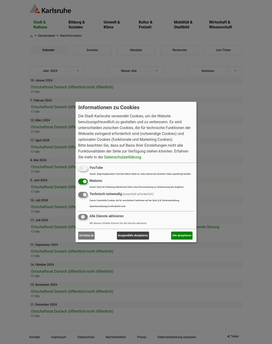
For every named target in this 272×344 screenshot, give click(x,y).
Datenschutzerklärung (122, 156)
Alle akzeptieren (182, 235)
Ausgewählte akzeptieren (133, 235)
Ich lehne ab (86, 235)
